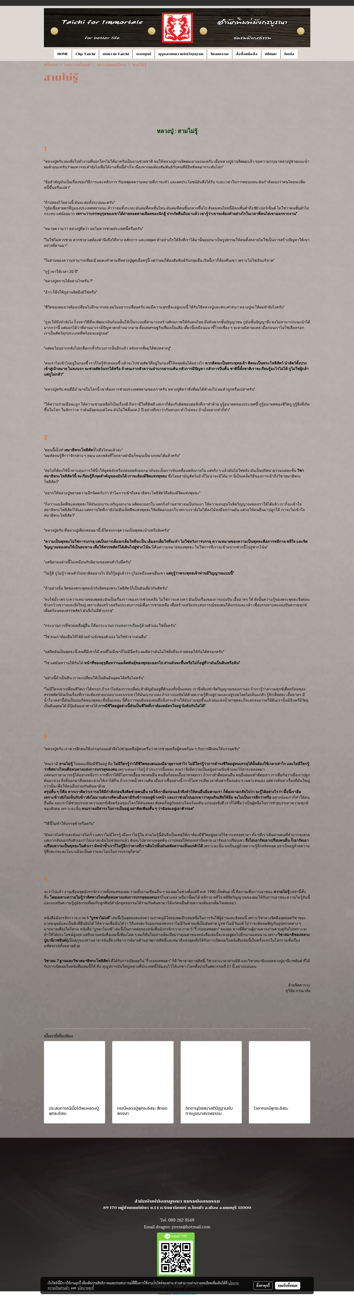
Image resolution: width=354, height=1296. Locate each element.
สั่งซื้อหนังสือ (246, 54)
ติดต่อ (289, 54)
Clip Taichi (85, 54)
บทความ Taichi (116, 54)
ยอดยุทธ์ (143, 54)
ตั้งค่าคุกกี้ (263, 1285)
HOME (62, 54)
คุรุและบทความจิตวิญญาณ (180, 54)
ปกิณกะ (271, 54)
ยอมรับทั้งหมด (287, 1285)
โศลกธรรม (220, 54)
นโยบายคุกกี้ (86, 1288)
